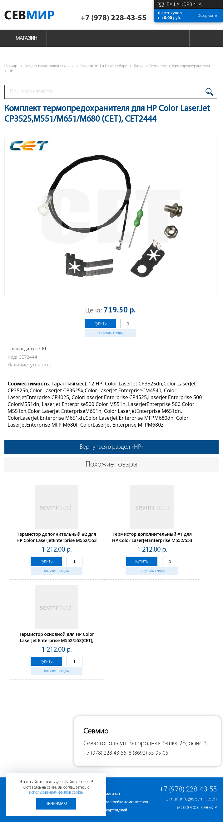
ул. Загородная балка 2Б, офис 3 (163, 743)
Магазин (26, 38)
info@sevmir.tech (198, 799)
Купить (100, 323)
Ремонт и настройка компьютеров (118, 802)
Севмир (209, 807)
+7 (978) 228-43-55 (113, 18)
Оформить (207, 15)
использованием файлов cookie (56, 793)
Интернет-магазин (104, 794)
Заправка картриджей (107, 810)
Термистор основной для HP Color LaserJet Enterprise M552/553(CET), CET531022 (56, 640)
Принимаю (56, 804)
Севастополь (100, 743)
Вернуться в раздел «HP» (112, 447)
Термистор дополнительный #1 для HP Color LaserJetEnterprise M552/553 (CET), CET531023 (152, 540)
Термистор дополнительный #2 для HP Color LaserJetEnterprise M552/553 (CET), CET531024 (57, 540)
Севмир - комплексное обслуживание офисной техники (38, 16)
